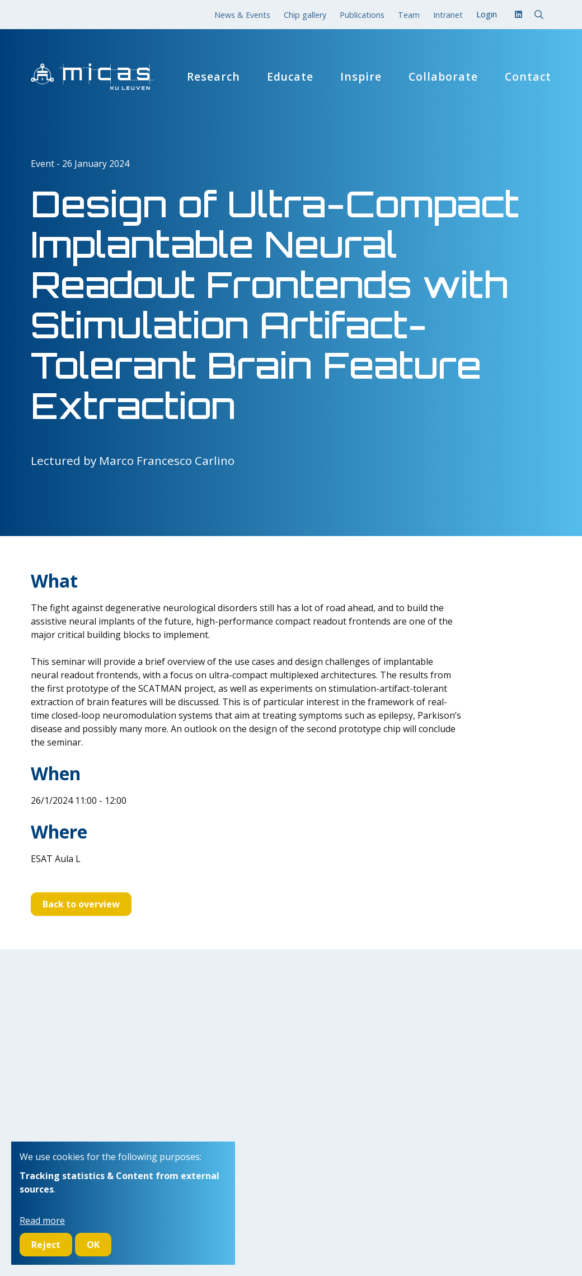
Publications (362, 15)
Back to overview (81, 904)
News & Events (242, 15)
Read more (42, 1220)
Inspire (361, 76)
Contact (528, 76)
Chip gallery (305, 15)
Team (409, 15)
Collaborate (443, 76)
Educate (290, 76)
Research (213, 76)
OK (93, 1244)
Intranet (448, 15)
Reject (45, 1244)
